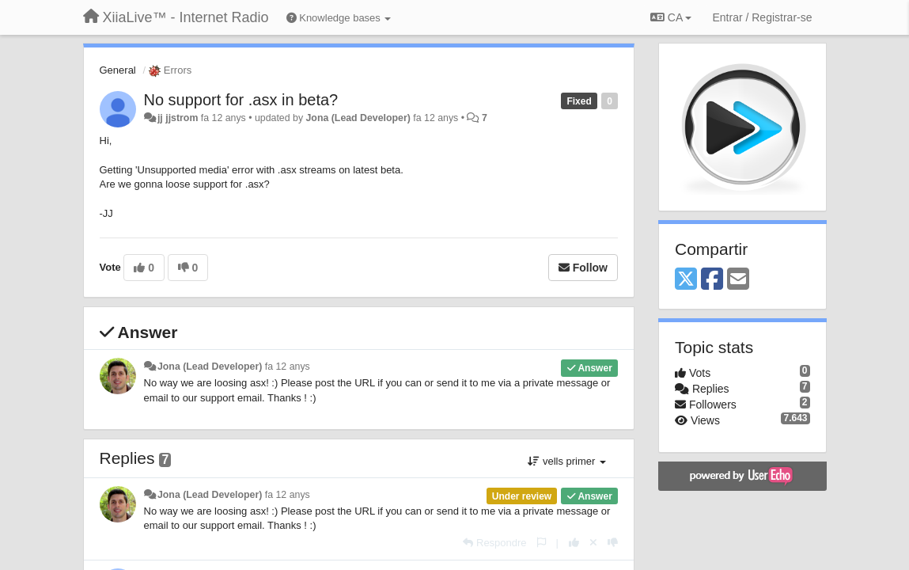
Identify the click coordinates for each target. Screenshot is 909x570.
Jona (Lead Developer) (358, 118)
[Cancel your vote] (593, 543)
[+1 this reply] (574, 543)
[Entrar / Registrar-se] (762, 17)
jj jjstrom (177, 118)
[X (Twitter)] (686, 280)
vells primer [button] (567, 461)
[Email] (738, 280)
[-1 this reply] (613, 543)
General (118, 70)
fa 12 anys (287, 366)
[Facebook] (712, 280)
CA (670, 17)
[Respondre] (494, 543)
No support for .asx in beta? (241, 99)
